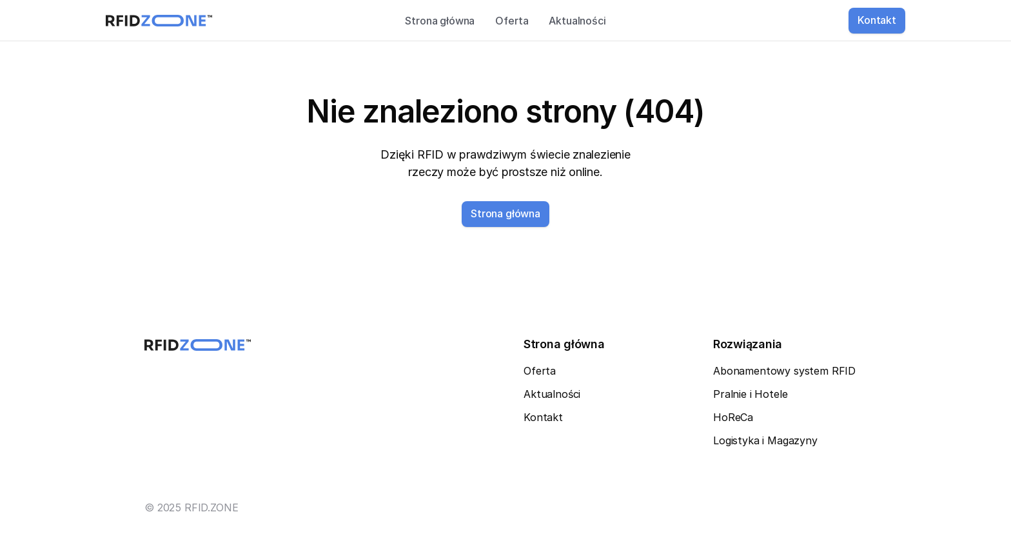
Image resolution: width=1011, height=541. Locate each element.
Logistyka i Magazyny (765, 440)
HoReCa (733, 417)
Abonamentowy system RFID (784, 370)
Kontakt (543, 417)
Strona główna (440, 20)
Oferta (511, 20)
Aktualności (577, 20)
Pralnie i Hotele (750, 394)
